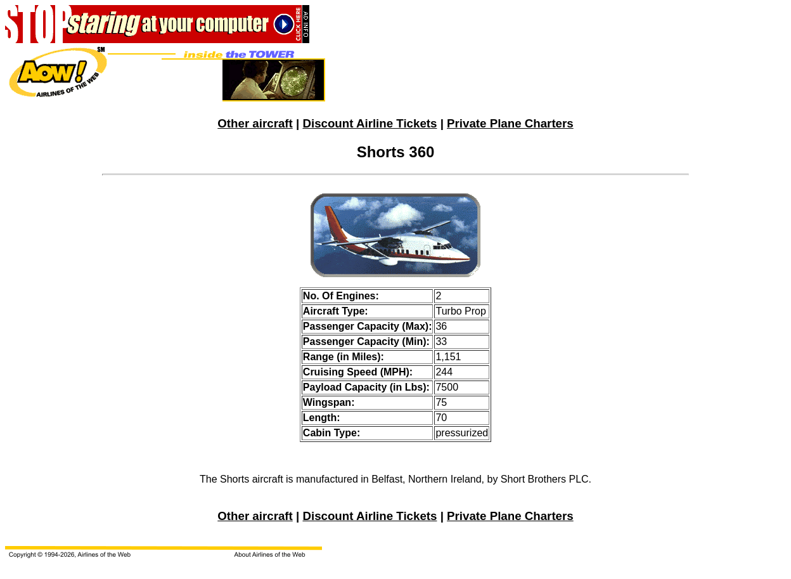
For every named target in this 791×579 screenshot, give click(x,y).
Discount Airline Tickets (369, 123)
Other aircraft (255, 123)
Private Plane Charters (510, 123)
